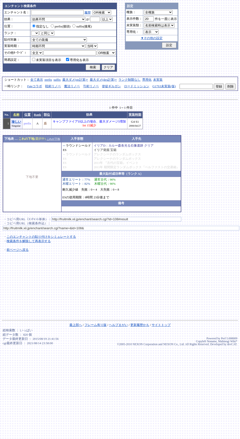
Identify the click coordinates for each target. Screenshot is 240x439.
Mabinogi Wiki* (227, 341)
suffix (57, 79)
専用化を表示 (77, 60)
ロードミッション (136, 86)
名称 (16, 114)
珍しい (16, 121)
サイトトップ (161, 325)
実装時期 (135, 114)
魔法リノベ (72, 86)
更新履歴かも (139, 325)
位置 (27, 114)
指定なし (40, 26)
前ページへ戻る (18, 250)
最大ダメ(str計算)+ (75, 79)
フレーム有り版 (95, 325)
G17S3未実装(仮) (164, 86)
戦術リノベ (53, 86)
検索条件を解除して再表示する (29, 241)
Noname (212, 341)
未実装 (158, 79)
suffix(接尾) (82, 26)
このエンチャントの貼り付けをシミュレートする (41, 236)
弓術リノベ (91, 86)
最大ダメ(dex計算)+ (103, 79)
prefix (48, 79)
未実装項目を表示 (46, 60)
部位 (47, 114)
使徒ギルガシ (111, 86)
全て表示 (36, 79)
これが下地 (53, 138)
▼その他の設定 (152, 38)
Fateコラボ (34, 86)
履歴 (87, 12)
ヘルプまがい (118, 325)
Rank (37, 114)
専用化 (147, 79)
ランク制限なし (129, 79)
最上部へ (75, 325)
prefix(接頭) (60, 26)
